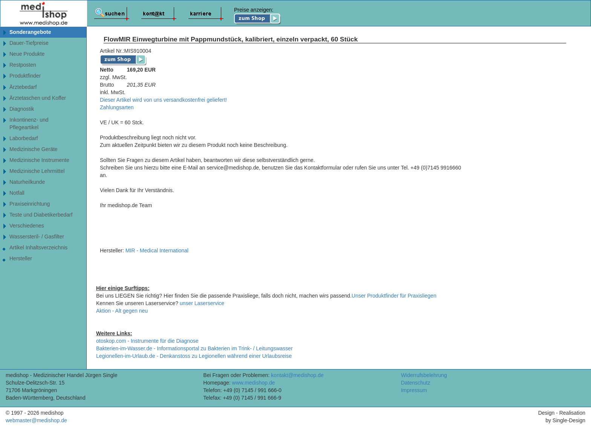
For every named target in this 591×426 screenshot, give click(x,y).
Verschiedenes (26, 226)
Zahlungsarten (117, 107)
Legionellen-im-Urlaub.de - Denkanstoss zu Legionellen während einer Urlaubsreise (194, 356)
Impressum (414, 390)
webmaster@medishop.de (36, 420)
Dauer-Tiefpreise (29, 43)
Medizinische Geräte (33, 149)
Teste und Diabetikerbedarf (40, 215)
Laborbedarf (23, 138)
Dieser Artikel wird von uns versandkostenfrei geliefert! (163, 100)
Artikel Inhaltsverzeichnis (38, 247)
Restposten (22, 65)
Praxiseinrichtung (29, 204)
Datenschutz (415, 383)
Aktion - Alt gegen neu (122, 311)
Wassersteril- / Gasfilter (36, 237)
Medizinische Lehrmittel (36, 171)
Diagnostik (21, 109)
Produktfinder (33, 76)
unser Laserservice (202, 303)
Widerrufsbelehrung (424, 375)
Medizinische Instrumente (39, 160)
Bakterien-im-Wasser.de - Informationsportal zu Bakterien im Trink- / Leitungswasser (194, 348)
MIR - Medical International (157, 250)
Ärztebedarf (23, 87)
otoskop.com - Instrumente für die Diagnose (147, 341)
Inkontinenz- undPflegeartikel (29, 123)
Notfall (16, 193)
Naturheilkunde (27, 182)
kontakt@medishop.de (297, 375)
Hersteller (20, 258)
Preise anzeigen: (257, 16)
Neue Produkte (26, 54)
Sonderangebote (30, 32)
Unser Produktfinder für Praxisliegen (394, 296)
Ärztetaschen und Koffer (37, 98)
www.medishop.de (253, 383)
